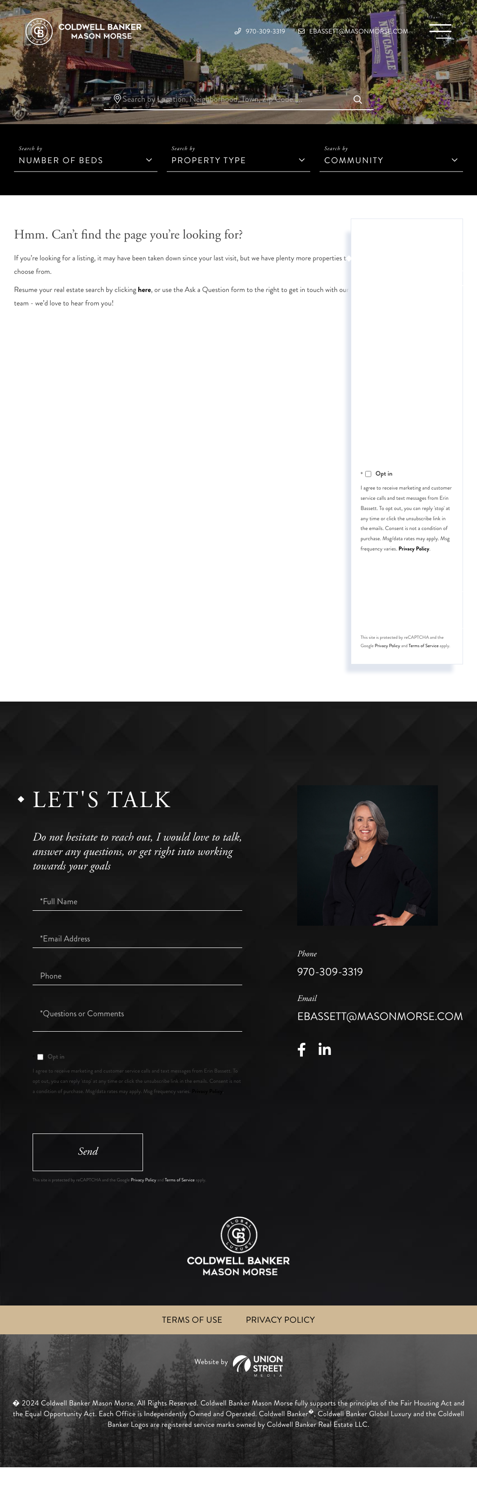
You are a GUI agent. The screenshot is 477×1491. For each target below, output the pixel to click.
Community (354, 176)
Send (418, 626)
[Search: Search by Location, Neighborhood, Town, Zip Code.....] (239, 115)
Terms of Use (189, 1342)
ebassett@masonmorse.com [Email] (334, 33)
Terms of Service (423, 664)
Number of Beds (61, 176)
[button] (357, 115)
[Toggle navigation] (437, 33)
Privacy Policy (414, 564)
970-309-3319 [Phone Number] (218, 33)
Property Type (208, 176)
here (144, 305)
